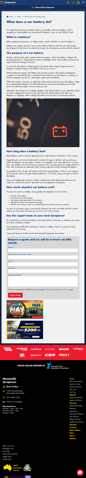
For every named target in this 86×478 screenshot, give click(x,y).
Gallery (73, 417)
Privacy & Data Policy (14, 474)
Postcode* (11, 268)
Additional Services (76, 401)
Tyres (72, 358)
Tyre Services (74, 395)
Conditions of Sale (27, 474)
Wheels (73, 374)
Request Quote (15, 295)
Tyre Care (73, 368)
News (72, 415)
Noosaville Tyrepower (43, 7)
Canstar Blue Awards (10, 433)
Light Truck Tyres (8, 425)
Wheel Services (75, 398)
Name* (10, 247)
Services (73, 382)
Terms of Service (62, 290)
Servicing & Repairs (76, 393)
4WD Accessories (76, 385)
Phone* (19, 254)
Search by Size (75, 363)
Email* (10, 261)
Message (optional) (15, 275)
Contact (73, 406)
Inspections (73, 390)
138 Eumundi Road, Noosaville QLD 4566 (15, 371)
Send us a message (14, 381)
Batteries (72, 387)
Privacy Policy (49, 290)
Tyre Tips (73, 371)
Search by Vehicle (76, 360)
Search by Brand (75, 366)
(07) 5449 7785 (13, 376)
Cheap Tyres (7, 438)
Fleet (72, 412)
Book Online (75, 409)
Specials (73, 404)
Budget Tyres (7, 436)
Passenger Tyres (8, 428)
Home (9, 17)
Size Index (6, 430)
